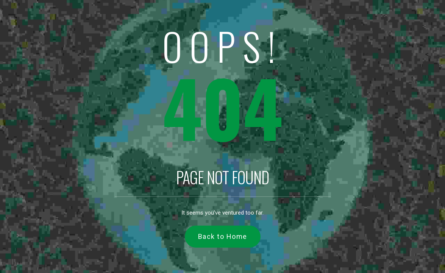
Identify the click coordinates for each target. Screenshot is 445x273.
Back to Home (222, 236)
